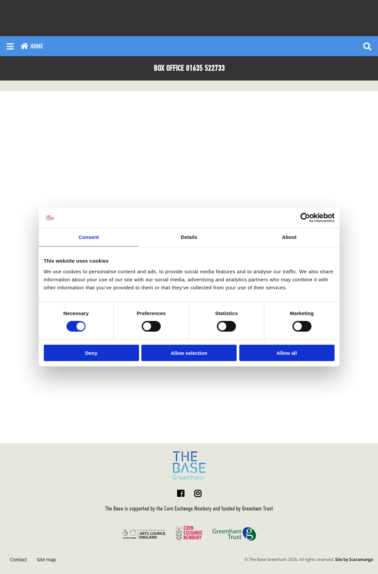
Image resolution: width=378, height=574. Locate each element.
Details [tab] (189, 237)
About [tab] (289, 237)
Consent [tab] (89, 237)
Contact (18, 559)
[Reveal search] (367, 46)
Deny (91, 352)
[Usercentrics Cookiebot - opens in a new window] (305, 218)
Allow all (287, 352)
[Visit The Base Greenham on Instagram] (197, 493)
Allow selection (189, 352)
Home (31, 46)
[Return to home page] (189, 465)
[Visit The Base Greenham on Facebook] (180, 493)
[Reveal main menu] (10, 46)
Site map (46, 559)
